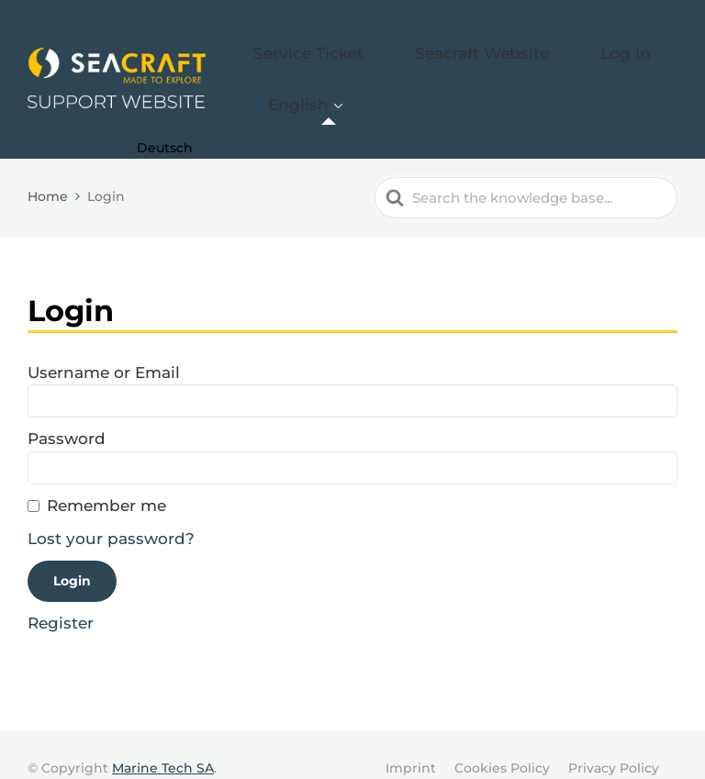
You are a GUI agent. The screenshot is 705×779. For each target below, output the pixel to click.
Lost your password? (111, 512)
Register (61, 596)
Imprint (411, 740)
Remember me (106, 479)
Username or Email (104, 345)
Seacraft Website (462, 52)
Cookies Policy (502, 740)
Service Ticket (327, 52)
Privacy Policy (613, 740)
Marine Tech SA (163, 740)
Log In (572, 52)
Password (67, 412)
